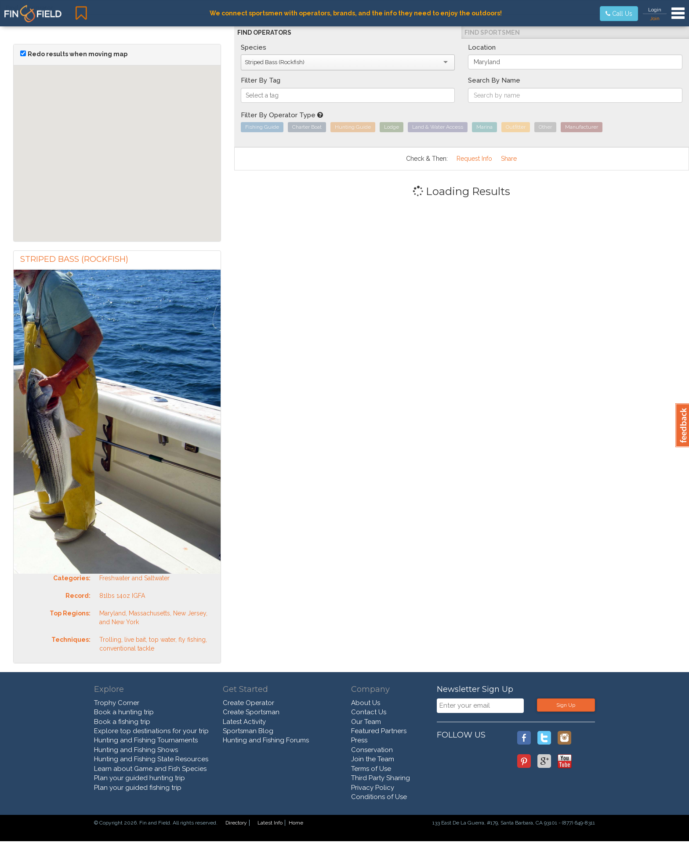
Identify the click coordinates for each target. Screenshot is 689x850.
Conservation (372, 750)
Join (655, 18)
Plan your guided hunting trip (139, 778)
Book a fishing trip (122, 722)
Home (296, 823)
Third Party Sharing (380, 778)
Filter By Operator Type (282, 115)
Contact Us (368, 712)
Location (482, 47)
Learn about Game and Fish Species (150, 769)
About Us (365, 703)
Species (253, 47)
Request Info (474, 158)
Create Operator (248, 703)
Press (359, 740)
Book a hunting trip (124, 712)
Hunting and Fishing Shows (136, 750)
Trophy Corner (116, 703)
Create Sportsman (251, 712)
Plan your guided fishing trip (137, 788)
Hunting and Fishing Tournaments (146, 740)
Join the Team (372, 759)
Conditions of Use (379, 797)
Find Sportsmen (492, 32)
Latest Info (270, 823)
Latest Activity (244, 722)
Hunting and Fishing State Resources (151, 759)
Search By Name (494, 80)
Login (654, 10)
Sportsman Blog (248, 731)
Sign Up (565, 705)
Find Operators (264, 32)
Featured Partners (378, 731)
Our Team (366, 722)
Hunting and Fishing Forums (266, 740)
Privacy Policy (372, 788)
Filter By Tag (260, 80)
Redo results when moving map (77, 54)
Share (509, 158)
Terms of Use (371, 769)
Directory (236, 823)
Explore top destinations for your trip (151, 731)
